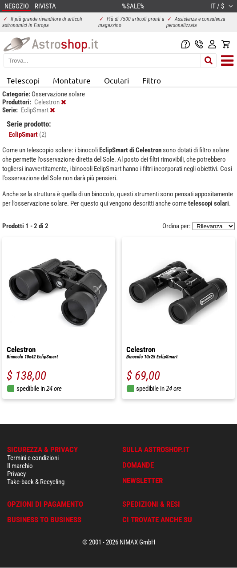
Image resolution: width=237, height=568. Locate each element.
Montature (72, 80)
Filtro (151, 80)
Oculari (116, 80)
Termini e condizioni (33, 458)
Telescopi (23, 80)
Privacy (16, 474)
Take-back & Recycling (35, 482)
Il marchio (20, 466)
